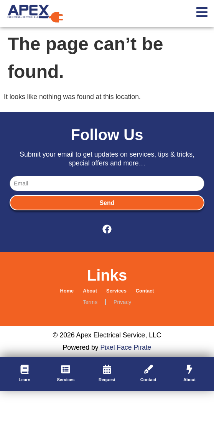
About (90, 291)
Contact (145, 291)
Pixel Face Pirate (125, 347)
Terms (90, 302)
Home (67, 291)
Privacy (122, 302)
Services (116, 291)
